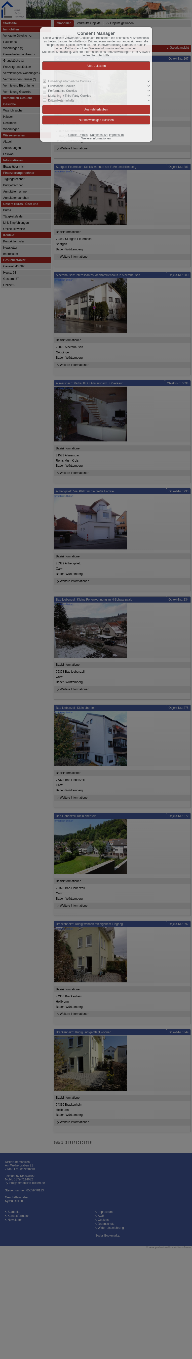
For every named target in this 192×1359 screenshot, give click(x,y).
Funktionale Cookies (61, 86)
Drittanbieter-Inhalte (61, 100)
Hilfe (107, 55)
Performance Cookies (62, 91)
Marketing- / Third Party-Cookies (69, 95)
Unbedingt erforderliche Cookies (69, 81)
